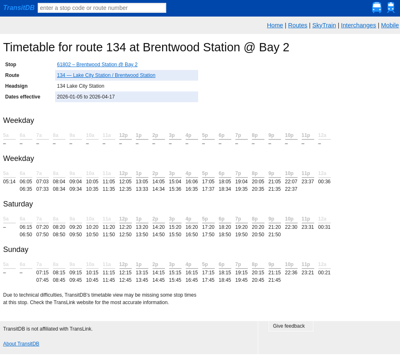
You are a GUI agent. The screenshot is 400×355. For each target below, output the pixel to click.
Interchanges (358, 25)
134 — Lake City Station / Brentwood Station (106, 75)
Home (275, 25)
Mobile (390, 25)
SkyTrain (324, 25)
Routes (297, 25)
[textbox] (102, 8)
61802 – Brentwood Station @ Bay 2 (97, 64)
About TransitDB (21, 344)
